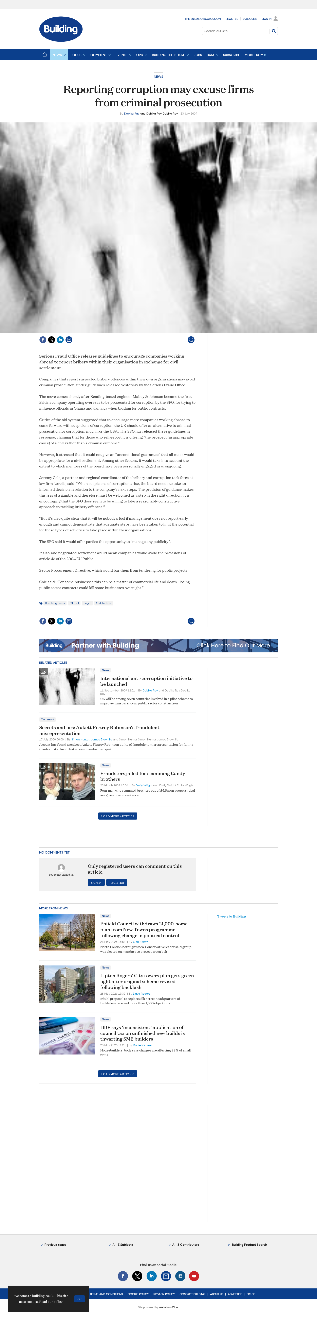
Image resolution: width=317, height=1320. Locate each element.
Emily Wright (144, 785)
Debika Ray (131, 113)
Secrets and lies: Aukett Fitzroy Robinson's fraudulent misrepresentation (99, 730)
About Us (216, 1294)
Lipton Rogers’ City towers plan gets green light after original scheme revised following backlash (147, 981)
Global (74, 603)
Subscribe (250, 18)
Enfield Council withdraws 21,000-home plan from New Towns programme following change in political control (143, 929)
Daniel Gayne (142, 1045)
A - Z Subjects (122, 1244)
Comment (47, 719)
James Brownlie (101, 739)
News (158, 76)
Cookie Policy (138, 1294)
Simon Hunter (80, 739)
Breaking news (55, 603)
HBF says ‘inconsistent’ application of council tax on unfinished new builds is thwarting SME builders (142, 1033)
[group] (254, 54)
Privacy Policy (164, 1294)
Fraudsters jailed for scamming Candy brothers (142, 776)
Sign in (96, 882)
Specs (251, 1294)
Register (232, 18)
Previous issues (55, 1244)
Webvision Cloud (169, 1307)
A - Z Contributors (185, 1244)
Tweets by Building (231, 916)
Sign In (267, 18)
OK (79, 1299)
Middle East (104, 603)
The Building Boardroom (203, 18)
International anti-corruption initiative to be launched (146, 681)
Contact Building (192, 1294)
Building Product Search (249, 1244)
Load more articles (117, 816)
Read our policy (50, 1301)
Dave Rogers (141, 993)
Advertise (235, 1294)
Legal (87, 603)
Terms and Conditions (106, 1294)
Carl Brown (140, 942)
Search (274, 31)
